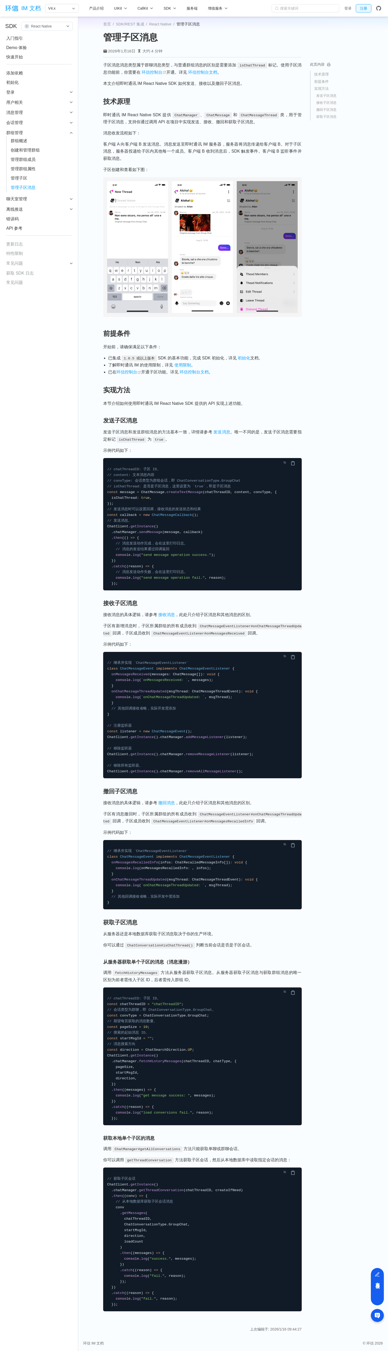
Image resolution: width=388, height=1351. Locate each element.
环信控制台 (154, 72)
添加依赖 (14, 73)
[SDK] (169, 8)
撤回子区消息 (326, 110)
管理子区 (19, 178)
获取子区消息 (326, 117)
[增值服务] (218, 8)
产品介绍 (96, 8)
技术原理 (321, 74)
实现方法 (321, 88)
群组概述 (19, 141)
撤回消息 (166, 803)
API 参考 (14, 228)
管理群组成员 (23, 159)
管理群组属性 (23, 169)
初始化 (12, 82)
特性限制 (14, 253)
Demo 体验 (16, 47)
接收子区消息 (326, 103)
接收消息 (166, 614)
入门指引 (14, 38)
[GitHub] (378, 8)
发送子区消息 (326, 96)
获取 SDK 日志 (20, 273)
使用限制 (182, 365)
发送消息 (221, 432)
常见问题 (14, 282)
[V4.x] (61, 8)
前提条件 (321, 81)
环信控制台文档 (202, 72)
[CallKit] (145, 8)
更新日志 (14, 244)
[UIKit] (120, 8)
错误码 (12, 219)
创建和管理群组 (25, 150)
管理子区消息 (23, 187)
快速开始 (14, 57)
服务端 (192, 8)
